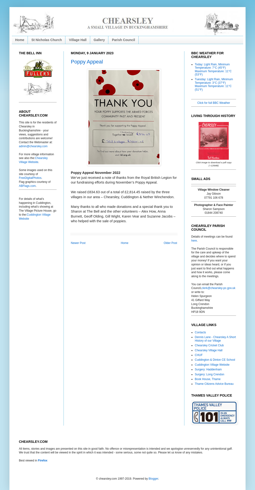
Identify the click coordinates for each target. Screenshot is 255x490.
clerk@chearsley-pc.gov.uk (218, 288)
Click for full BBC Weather (213, 103)
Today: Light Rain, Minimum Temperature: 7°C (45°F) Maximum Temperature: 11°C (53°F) (213, 69)
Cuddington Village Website (212, 364)
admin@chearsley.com (33, 146)
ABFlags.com (27, 186)
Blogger (153, 478)
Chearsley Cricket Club (209, 345)
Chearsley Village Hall (208, 350)
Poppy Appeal (87, 62)
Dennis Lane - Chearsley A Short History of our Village (215, 338)
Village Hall (77, 40)
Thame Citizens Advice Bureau (214, 383)
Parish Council (123, 40)
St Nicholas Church (46, 40)
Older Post (170, 243)
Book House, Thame (208, 379)
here (194, 240)
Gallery (99, 40)
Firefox (42, 460)
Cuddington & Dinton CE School (215, 359)
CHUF (199, 355)
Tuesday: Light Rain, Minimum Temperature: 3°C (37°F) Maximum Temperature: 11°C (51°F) (214, 84)
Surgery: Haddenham (208, 369)
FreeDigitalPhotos (30, 178)
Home (19, 40)
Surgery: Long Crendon (209, 374)
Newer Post (78, 243)
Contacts (200, 332)
